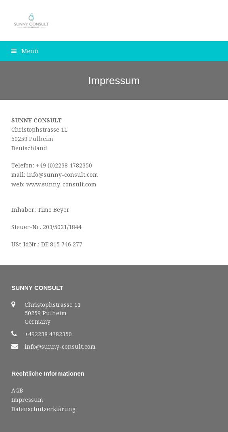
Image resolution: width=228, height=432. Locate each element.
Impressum (27, 400)
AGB (17, 390)
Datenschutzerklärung (43, 409)
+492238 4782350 (48, 334)
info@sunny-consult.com (60, 346)
